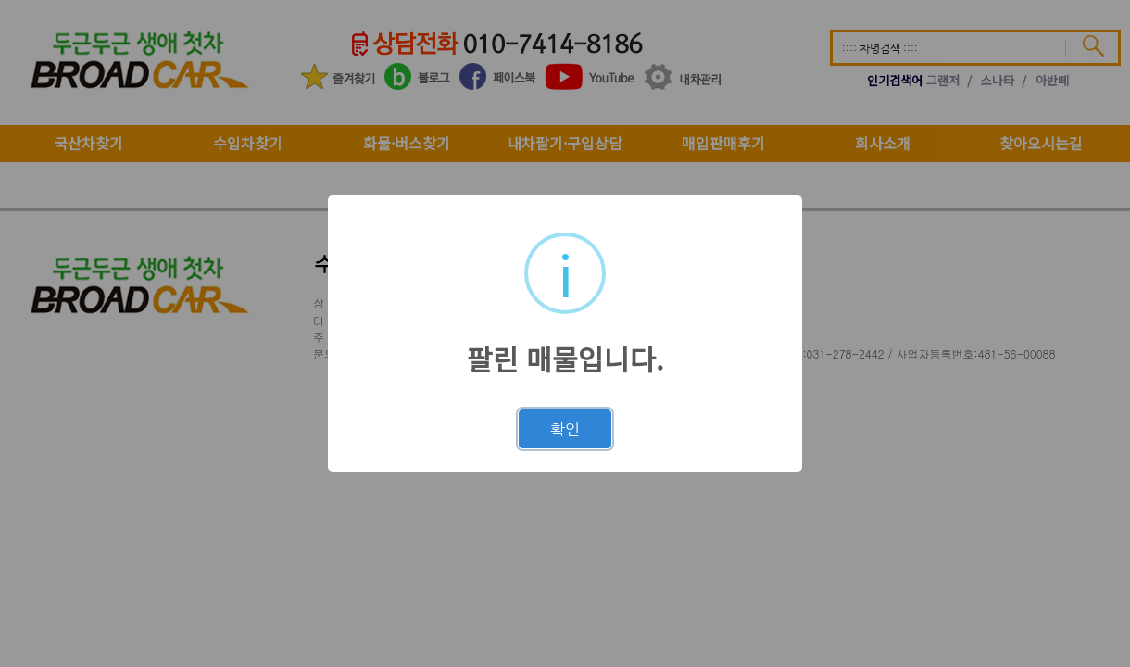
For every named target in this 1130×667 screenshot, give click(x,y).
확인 (565, 429)
